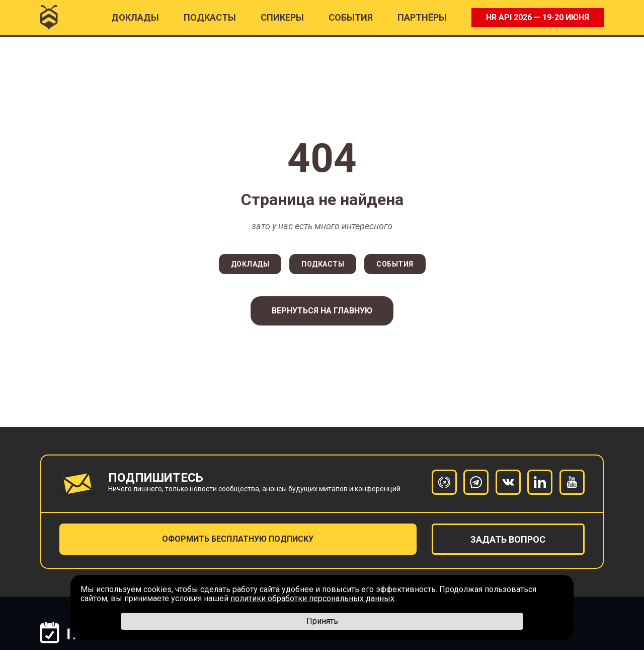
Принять (322, 621)
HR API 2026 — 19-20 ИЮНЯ (537, 17)
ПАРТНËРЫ (422, 17)
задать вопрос (507, 539)
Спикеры (282, 17)
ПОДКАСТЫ (210, 17)
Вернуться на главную (322, 310)
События (351, 17)
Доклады (135, 17)
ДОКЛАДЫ (250, 264)
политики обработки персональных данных (312, 598)
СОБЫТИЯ (395, 264)
